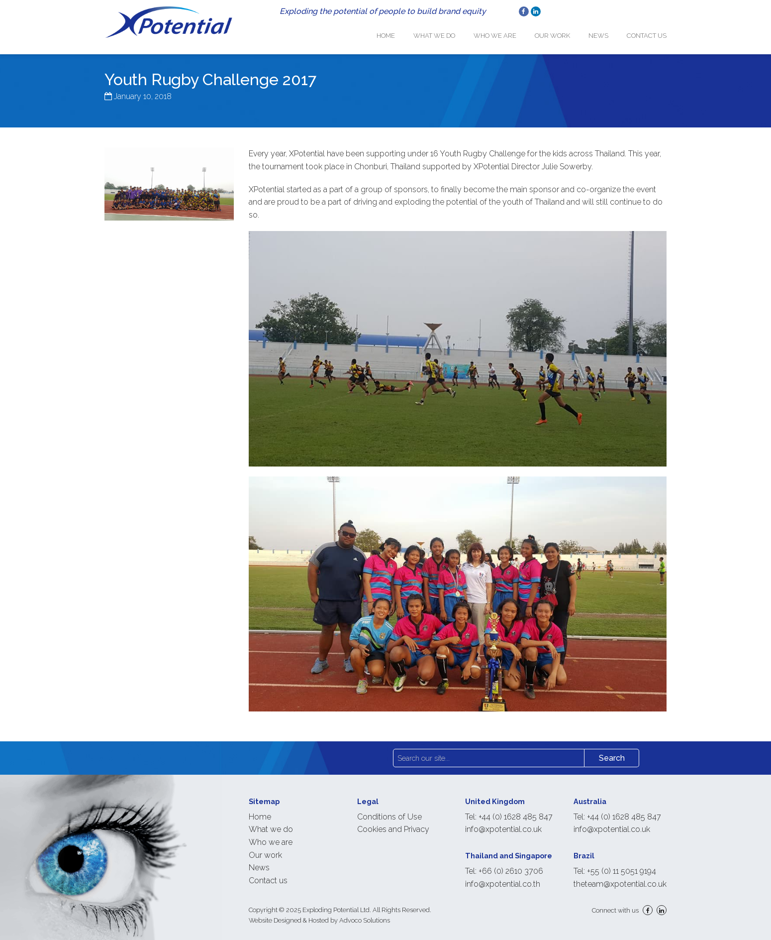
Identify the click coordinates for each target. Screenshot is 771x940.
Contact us (647, 32)
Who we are (505, 32)
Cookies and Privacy (393, 823)
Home (403, 32)
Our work (559, 32)
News (602, 32)
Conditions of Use (389, 811)
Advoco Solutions (364, 915)
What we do (448, 32)
